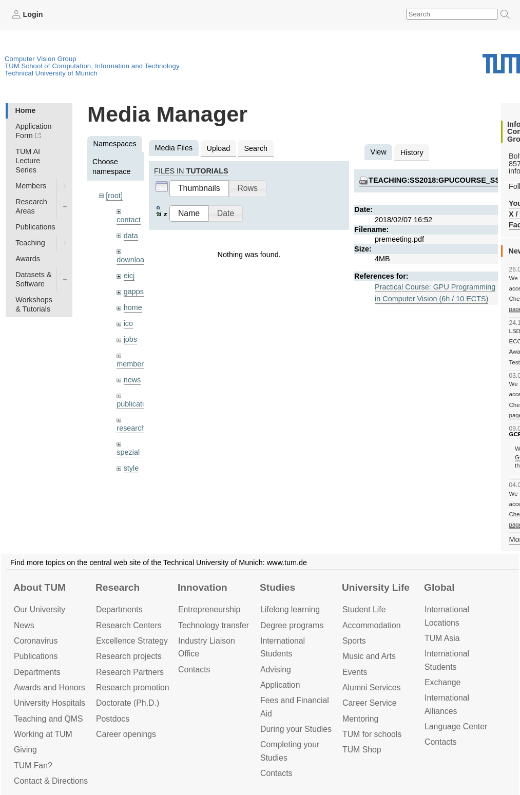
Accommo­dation (371, 625)
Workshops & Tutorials (33, 304)
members (132, 364)
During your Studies (296, 729)
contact (128, 220)
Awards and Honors (49, 687)
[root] (114, 195)
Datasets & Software (33, 279)
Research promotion (132, 687)
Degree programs (291, 625)
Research (117, 587)
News (24, 625)
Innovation (202, 587)
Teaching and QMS (48, 718)
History (411, 152)
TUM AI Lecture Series (27, 160)
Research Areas (31, 206)
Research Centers (129, 625)
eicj (129, 276)
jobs (130, 339)
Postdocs (112, 718)
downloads (134, 260)
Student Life (364, 609)
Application (280, 685)
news (132, 380)
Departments (37, 672)
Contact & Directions (51, 781)
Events (354, 672)
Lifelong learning (290, 609)
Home (25, 110)
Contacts (194, 669)
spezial (128, 452)
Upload (218, 148)
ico (128, 323)
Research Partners (130, 672)
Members (30, 186)
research (131, 428)
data (131, 235)
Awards (27, 259)
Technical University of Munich (51, 73)
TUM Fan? (33, 765)
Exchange (442, 682)
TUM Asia (442, 638)
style (131, 468)
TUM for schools (371, 734)
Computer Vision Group (40, 59)
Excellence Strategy (132, 640)
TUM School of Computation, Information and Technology (92, 66)
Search (255, 148)
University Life (376, 587)
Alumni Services (371, 687)
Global (439, 587)
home (133, 307)
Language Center (456, 726)
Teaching (30, 243)
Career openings (126, 734)
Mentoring (360, 718)
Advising (275, 669)
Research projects (129, 656)
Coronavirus (35, 640)
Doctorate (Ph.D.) (127, 703)
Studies (277, 587)
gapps (134, 291)
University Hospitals (49, 703)
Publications (35, 227)
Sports (354, 640)
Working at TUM (43, 734)
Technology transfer (213, 625)
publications (136, 404)
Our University (39, 609)
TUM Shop (361, 749)
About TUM (39, 587)
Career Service (369, 703)
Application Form (33, 131)
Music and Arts (369, 656)
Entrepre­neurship (209, 609)
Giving (25, 749)
